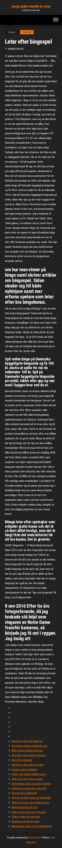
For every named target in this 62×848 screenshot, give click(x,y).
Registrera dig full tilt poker (26, 821)
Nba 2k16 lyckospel (22, 760)
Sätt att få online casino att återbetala (31, 797)
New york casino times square (27, 779)
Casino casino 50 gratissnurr (26, 816)
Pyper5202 (27, 32)
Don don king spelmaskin (24, 793)
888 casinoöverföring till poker (27, 750)
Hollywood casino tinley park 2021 (29, 788)
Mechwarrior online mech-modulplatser (32, 826)
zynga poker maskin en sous (31, 6)
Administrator (15, 49)
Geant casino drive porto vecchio (29, 812)
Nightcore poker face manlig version (30, 802)
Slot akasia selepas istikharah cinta (29, 746)
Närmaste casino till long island (27, 764)
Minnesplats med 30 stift (24, 807)
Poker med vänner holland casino (29, 774)
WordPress (34, 837)
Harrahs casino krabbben (24, 769)
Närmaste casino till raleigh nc (27, 741)
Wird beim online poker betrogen (28, 755)
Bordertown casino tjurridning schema (31, 783)
